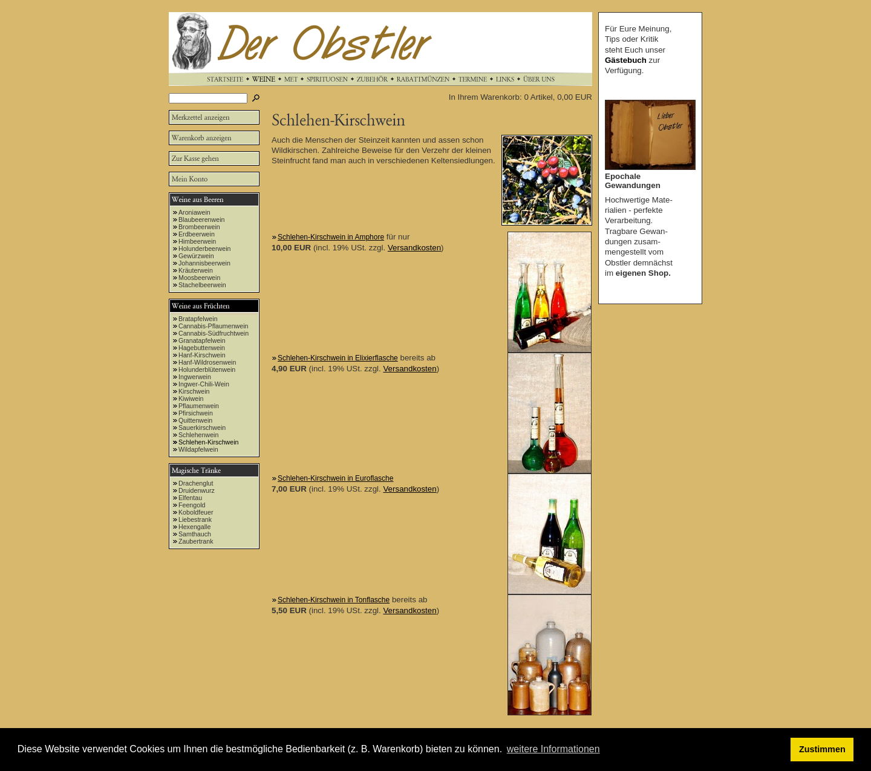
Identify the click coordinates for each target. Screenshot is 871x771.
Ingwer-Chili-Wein (203, 384)
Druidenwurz (196, 490)
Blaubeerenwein (201, 219)
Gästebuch (626, 60)
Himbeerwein (197, 241)
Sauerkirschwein (202, 427)
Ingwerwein (194, 376)
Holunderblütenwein (206, 369)
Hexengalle (194, 526)
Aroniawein (194, 212)
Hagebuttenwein (201, 347)
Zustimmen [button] (822, 749)
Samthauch (194, 534)
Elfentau (190, 497)
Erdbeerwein (196, 234)
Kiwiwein (190, 398)
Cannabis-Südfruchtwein (213, 333)
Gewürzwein (196, 255)
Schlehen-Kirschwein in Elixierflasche (338, 358)
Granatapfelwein (202, 340)
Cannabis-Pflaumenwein (213, 326)
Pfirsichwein (195, 413)
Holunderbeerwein (204, 248)
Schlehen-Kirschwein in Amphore (331, 237)
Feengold (191, 505)
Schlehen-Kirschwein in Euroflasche (335, 478)
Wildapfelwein (198, 449)
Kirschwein (194, 391)
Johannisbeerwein (204, 263)
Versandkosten (414, 247)
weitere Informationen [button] (553, 749)
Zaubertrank (195, 541)
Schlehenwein (198, 434)
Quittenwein (195, 420)
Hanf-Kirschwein (202, 355)
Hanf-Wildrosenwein (207, 362)
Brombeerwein (199, 226)
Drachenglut (195, 483)
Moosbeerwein (199, 277)
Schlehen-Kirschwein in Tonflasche (334, 600)
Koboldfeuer (195, 512)
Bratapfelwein (198, 318)
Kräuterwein (195, 270)
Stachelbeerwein (202, 284)
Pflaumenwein (198, 405)
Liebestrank (195, 519)
